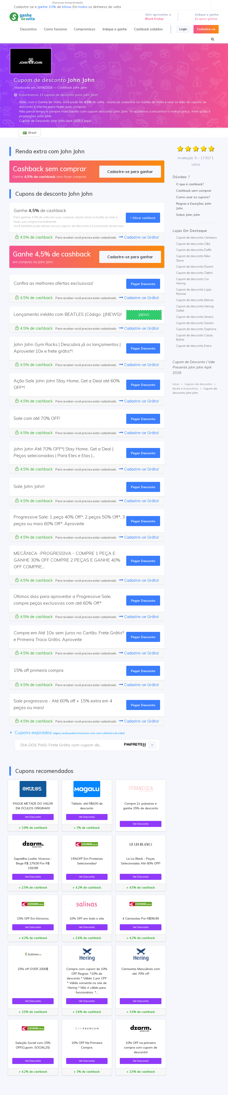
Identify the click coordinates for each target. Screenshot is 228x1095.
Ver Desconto (33, 816)
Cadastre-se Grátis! (139, 237)
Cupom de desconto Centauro (196, 237)
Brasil (29, 132)
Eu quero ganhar (206, 19)
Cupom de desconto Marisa (195, 300)
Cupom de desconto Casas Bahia (194, 337)
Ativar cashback (142, 218)
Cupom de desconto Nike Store (193, 258)
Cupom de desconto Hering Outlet (195, 308)
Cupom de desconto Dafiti (193, 250)
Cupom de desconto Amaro (194, 317)
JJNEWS (143, 314)
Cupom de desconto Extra (193, 346)
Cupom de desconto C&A (193, 244)
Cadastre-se (206, 29)
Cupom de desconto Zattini (194, 273)
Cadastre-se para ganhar (130, 171)
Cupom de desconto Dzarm (194, 266)
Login (183, 29)
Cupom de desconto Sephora (196, 329)
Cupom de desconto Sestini (195, 323)
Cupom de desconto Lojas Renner (194, 292)
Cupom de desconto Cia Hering (192, 281)
